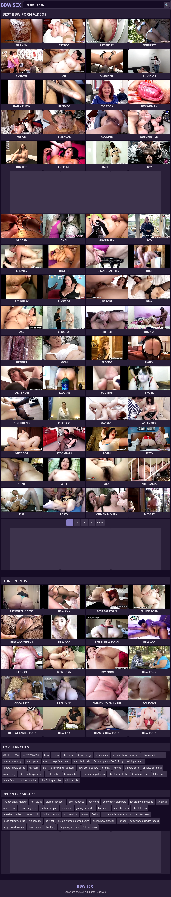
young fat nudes (85, 808)
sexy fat (50, 820)
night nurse (35, 820)
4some (117, 767)
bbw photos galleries (31, 774)
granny (106, 767)
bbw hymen (32, 761)
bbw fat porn (140, 808)
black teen (103, 808)
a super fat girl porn (94, 774)
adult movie (71, 780)
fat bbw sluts (70, 814)
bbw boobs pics (140, 774)
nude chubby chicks (14, 820)
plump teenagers (55, 801)
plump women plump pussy (73, 820)
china (56, 755)
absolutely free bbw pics (126, 755)
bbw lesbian (102, 755)
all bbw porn (132, 767)
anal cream (9, 808)
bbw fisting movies (51, 780)
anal (44, 767)
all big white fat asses (62, 767)
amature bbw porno (14, 767)
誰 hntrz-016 (11, 755)
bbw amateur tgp (12, 761)
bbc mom (93, 801)
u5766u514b (32, 814)
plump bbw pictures (103, 820)
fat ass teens (90, 827)
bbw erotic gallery (88, 767)
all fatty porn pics (152, 767)
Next (100, 522)
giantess (33, 767)
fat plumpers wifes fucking (108, 761)
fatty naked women (14, 827)
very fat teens (142, 814)
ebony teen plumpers (114, 801)
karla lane (66, 808)
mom (46, 761)
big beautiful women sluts (117, 814)
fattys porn (159, 774)
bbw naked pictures (153, 755)
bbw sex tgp (84, 755)
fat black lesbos (51, 814)
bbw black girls (81, 761)
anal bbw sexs (121, 808)
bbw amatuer (71, 774)
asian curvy (9, 774)
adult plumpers (135, 761)
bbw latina (68, 755)
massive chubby (12, 814)
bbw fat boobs (76, 801)
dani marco (35, 827)
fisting (95, 814)
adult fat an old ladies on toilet (20, 780)
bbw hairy (50, 827)
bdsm (84, 814)
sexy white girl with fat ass (144, 820)
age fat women (61, 761)
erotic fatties (53, 774)
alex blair (162, 801)
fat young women (69, 827)
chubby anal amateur (15, 801)
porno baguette (28, 808)
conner (122, 820)
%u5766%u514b (31, 755)
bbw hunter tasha (118, 774)
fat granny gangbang (141, 801)
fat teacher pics (49, 808)
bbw (46, 755)
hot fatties (36, 801)
